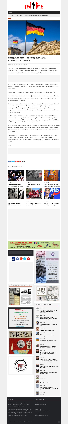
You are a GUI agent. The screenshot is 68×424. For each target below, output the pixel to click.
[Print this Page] (23, 161)
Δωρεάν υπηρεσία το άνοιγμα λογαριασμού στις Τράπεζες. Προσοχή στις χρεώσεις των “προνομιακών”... (48, 318)
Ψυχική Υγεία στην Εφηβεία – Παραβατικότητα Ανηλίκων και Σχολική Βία (49, 388)
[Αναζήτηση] (20, 252)
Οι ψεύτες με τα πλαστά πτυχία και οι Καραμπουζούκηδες (48, 341)
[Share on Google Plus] (16, 161)
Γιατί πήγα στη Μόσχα (45, 382)
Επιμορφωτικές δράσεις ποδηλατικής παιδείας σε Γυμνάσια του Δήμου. (48, 347)
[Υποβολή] (30, 252)
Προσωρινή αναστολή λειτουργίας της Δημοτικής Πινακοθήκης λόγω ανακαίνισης (48, 311)
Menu (10, 12)
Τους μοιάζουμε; (43, 378)
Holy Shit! (42, 394)
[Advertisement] (34, 78)
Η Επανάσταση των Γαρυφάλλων (47, 330)
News (21, 15)
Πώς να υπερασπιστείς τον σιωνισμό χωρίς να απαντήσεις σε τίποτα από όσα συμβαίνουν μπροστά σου (49, 361)
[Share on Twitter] (13, 161)
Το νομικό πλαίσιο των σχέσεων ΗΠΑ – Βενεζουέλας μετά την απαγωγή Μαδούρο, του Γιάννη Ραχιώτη (48, 353)
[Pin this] (19, 161)
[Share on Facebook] (9, 161)
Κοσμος (16, 15)
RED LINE (11, 15)
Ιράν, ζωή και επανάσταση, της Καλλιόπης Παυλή (47, 335)
